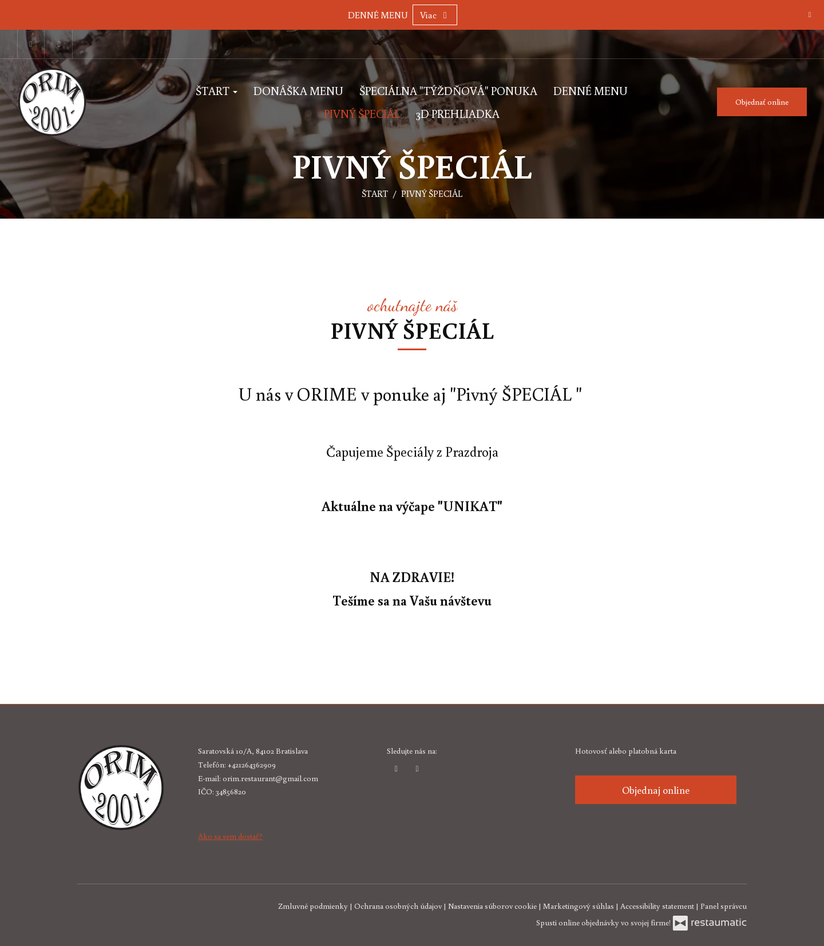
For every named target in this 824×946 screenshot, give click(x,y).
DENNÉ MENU (378, 15)
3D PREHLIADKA (458, 113)
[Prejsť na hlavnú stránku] (77, 102)
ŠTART (216, 90)
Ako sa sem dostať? (230, 836)
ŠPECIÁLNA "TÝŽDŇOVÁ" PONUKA (448, 90)
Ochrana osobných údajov (398, 906)
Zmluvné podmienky (314, 906)
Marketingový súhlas (579, 906)
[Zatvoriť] (809, 14)
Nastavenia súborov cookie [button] (493, 906)
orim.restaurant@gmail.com (270, 778)
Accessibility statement (658, 906)
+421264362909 (252, 764)
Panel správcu (723, 906)
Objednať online (762, 102)
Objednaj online (656, 790)
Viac (435, 15)
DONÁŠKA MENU (298, 90)
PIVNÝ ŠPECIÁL (362, 113)
